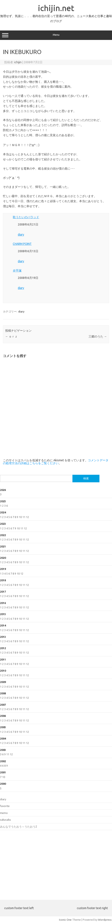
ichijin (18, 62)
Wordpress (105, 919)
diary (21, 234)
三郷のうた (98, 336)
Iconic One (65, 919)
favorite (5, 805)
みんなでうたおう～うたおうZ (18, 826)
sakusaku (5, 819)
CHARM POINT (22, 243)
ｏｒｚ (11, 336)
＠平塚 (17, 270)
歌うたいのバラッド (26, 217)
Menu (56, 35)
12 (27, 517)
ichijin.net (56, 8)
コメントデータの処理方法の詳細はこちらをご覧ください (55, 462)
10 (20, 517)
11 (23, 517)
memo (4, 812)
